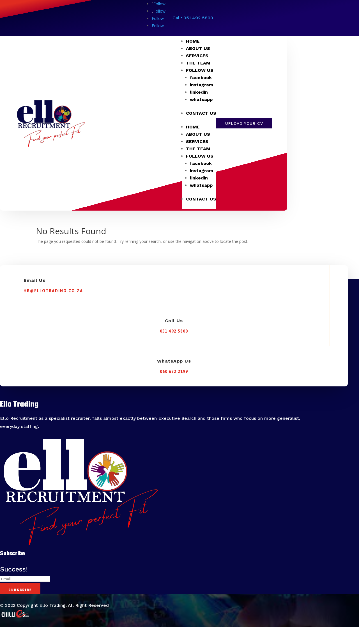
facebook (201, 77)
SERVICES (197, 55)
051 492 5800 (174, 331)
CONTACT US (201, 113)
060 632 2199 (174, 371)
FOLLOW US (199, 70)
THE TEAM (198, 63)
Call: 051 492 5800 (192, 17)
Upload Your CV (244, 123)
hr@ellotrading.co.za (53, 291)
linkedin (199, 92)
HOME (193, 41)
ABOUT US (198, 48)
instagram (201, 84)
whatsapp (201, 99)
